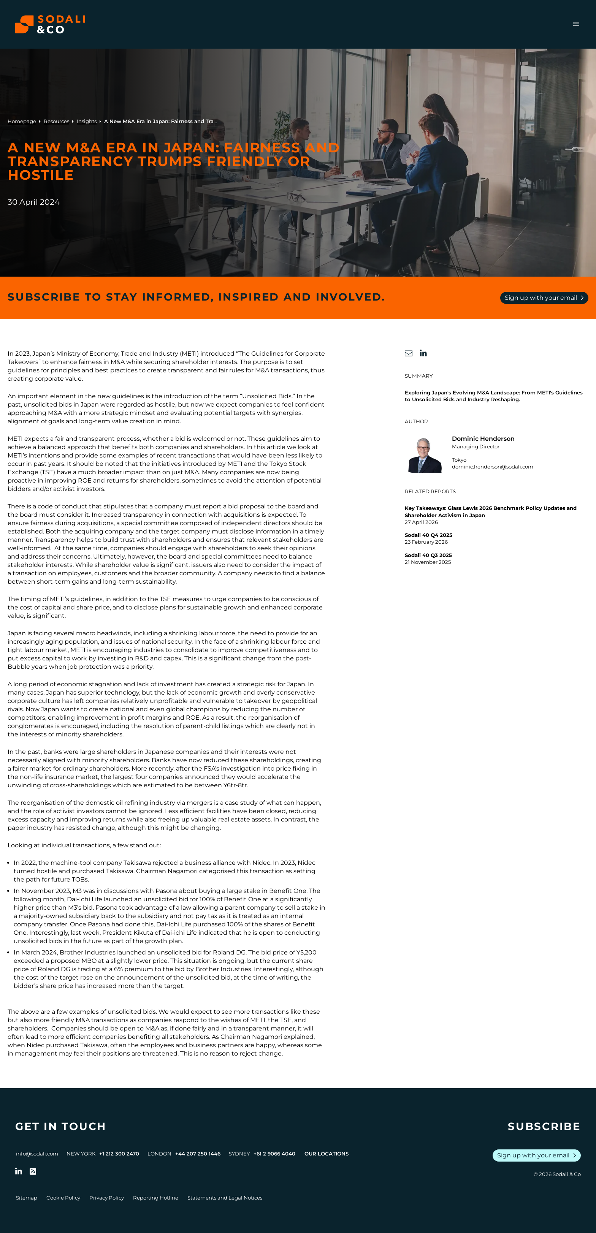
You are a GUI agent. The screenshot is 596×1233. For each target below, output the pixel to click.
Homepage (22, 121)
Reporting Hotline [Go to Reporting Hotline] (155, 1198)
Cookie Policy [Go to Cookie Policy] (63, 1198)
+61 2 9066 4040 (274, 1154)
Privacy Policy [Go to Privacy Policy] (106, 1198)
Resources (56, 121)
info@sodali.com (37, 1154)
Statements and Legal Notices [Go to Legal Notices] (224, 1198)
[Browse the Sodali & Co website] (50, 24)
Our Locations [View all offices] (326, 1154)
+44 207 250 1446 (197, 1154)
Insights (87, 121)
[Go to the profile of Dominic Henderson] (496, 454)
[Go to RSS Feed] (33, 1171)
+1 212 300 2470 (119, 1154)
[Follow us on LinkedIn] (18, 1171)
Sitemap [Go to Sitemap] (26, 1198)
